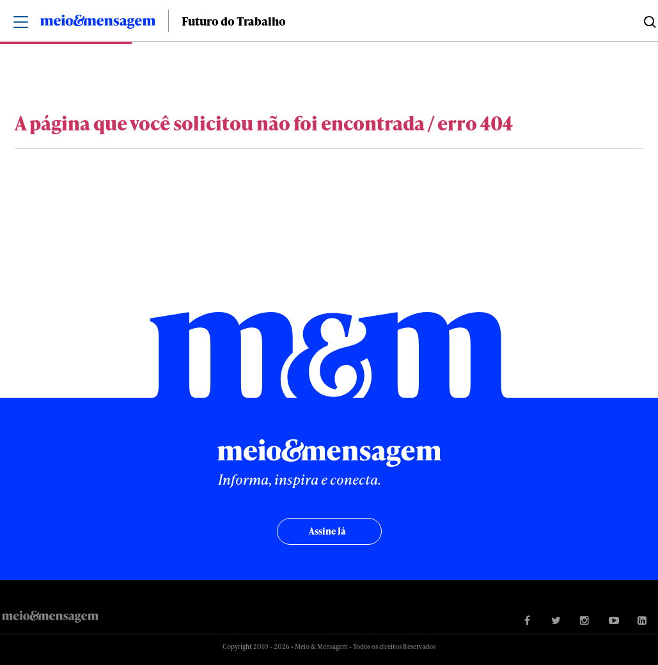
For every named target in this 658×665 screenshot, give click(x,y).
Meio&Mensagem (97, 24)
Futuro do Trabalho (234, 21)
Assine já (327, 531)
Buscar (649, 21)
